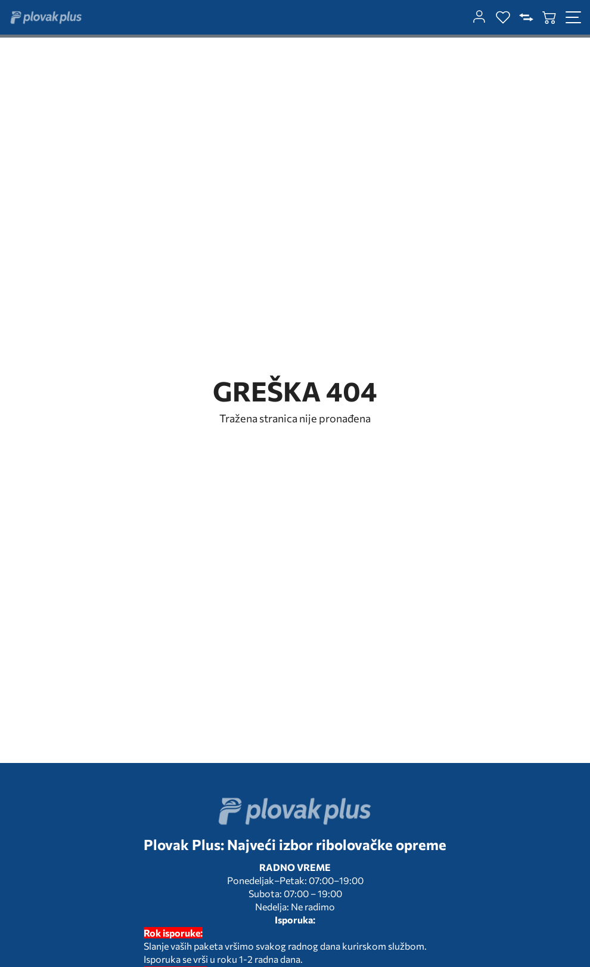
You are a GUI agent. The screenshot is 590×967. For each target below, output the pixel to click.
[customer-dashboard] (479, 17)
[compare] (526, 17)
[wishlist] (503, 17)
